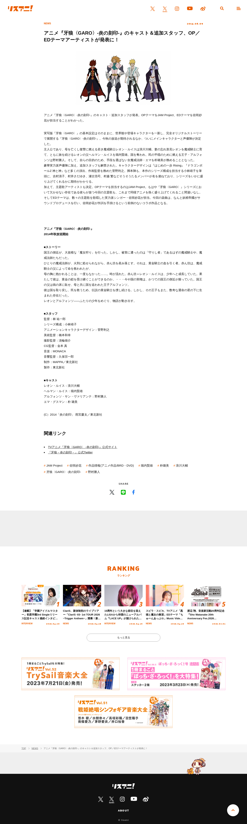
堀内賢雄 (147, 465)
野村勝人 (94, 472)
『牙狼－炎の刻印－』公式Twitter (70, 452)
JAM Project (54, 465)
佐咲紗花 (75, 465)
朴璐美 (164, 465)
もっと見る (123, 637)
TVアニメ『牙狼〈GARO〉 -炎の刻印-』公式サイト (82, 447)
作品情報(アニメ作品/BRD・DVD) (111, 465)
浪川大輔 (182, 465)
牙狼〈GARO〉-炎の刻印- (63, 472)
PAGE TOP (233, 810)
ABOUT (123, 810)
